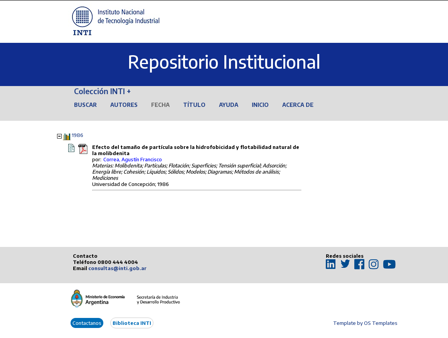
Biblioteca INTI (132, 323)
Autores (124, 104)
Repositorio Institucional (224, 62)
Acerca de (297, 104)
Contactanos (86, 323)
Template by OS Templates (365, 323)
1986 (77, 135)
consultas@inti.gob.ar (117, 268)
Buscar (85, 104)
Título (194, 104)
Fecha (160, 104)
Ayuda (228, 104)
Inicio (260, 104)
